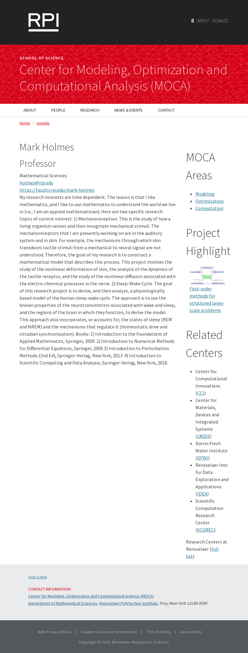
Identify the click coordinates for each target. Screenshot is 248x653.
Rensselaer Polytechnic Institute (128, 603)
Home (25, 123)
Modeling (205, 194)
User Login (37, 577)
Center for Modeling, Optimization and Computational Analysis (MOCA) (91, 596)
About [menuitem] (29, 110)
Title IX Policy (159, 631)
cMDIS (203, 436)
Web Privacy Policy (55, 631)
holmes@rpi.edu (36, 183)
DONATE (220, 21)
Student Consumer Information (109, 631)
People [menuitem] (58, 110)
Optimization (209, 201)
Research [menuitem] (89, 110)
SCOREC (205, 530)
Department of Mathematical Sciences (62, 603)
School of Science (42, 58)
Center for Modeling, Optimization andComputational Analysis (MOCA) (123, 77)
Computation (209, 208)
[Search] (192, 21)
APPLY (203, 21)
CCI (200, 393)
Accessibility (191, 631)
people (43, 123)
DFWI (202, 458)
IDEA (202, 494)
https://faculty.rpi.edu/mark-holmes (57, 190)
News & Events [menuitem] (128, 110)
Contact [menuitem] (166, 110)
